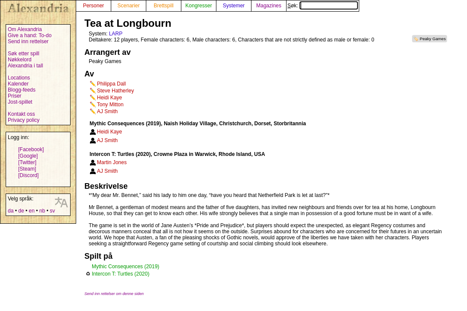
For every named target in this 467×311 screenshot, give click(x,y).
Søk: (322, 6)
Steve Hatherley (115, 91)
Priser (14, 96)
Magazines (268, 6)
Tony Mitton (110, 105)
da (10, 211)
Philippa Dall (111, 84)
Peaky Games (433, 38)
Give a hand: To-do (30, 35)
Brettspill (164, 6)
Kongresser (198, 6)
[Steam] (27, 169)
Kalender (18, 84)
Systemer (234, 6)
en (31, 211)
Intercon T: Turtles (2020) (120, 274)
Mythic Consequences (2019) (125, 266)
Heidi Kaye (109, 98)
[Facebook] (31, 149)
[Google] (28, 156)
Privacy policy (23, 120)
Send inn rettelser (28, 41)
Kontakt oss (21, 114)
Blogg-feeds (21, 90)
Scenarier (128, 6)
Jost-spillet (20, 102)
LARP (115, 34)
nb (42, 211)
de (21, 211)
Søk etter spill (23, 54)
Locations (19, 78)
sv (52, 211)
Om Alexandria (25, 29)
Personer (93, 6)
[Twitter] (27, 162)
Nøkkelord (20, 60)
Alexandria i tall (25, 66)
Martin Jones (112, 162)
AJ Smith (107, 111)
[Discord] (28, 175)
